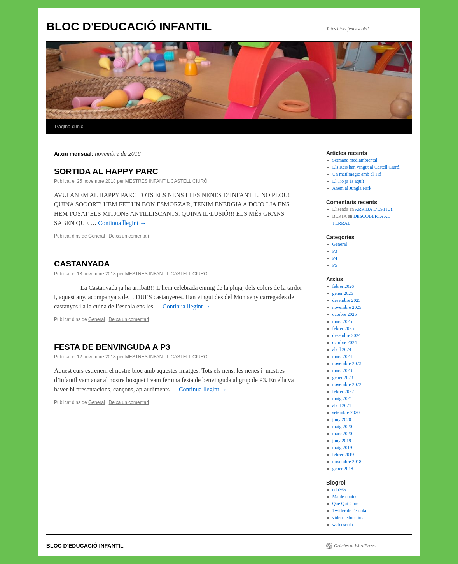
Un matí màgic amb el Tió (356, 174)
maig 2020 (342, 426)
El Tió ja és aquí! (348, 181)
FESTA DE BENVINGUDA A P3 (112, 346)
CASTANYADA (82, 263)
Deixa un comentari (129, 236)
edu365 (339, 489)
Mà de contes (344, 496)
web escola (342, 524)
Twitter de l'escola (349, 510)
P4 (334, 258)
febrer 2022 (343, 391)
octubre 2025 (344, 314)
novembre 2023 (347, 363)
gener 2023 (342, 377)
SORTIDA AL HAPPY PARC (106, 171)
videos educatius (348, 517)
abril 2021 (341, 405)
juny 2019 (341, 440)
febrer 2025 (343, 328)
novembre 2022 (347, 384)
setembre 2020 (346, 412)
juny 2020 (341, 419)
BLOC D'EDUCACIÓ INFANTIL (129, 26)
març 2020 (342, 433)
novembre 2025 (347, 307)
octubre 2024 (344, 342)
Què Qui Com (345, 503)
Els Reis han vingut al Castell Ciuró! (366, 167)
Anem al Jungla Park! (352, 188)
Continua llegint (122, 223)
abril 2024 (341, 349)
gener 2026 (342, 293)
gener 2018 (342, 468)
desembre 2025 (346, 300)
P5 (334, 265)
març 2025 (342, 321)
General (96, 236)
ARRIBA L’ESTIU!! (374, 209)
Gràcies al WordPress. (355, 545)
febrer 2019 (343, 454)
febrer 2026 (343, 286)
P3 (334, 251)
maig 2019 (342, 447)
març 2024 (342, 356)
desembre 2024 (346, 335)
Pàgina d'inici (69, 126)
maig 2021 (342, 398)
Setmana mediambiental (355, 160)
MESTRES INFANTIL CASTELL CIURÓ (166, 181)
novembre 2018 (347, 461)
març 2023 (342, 370)
